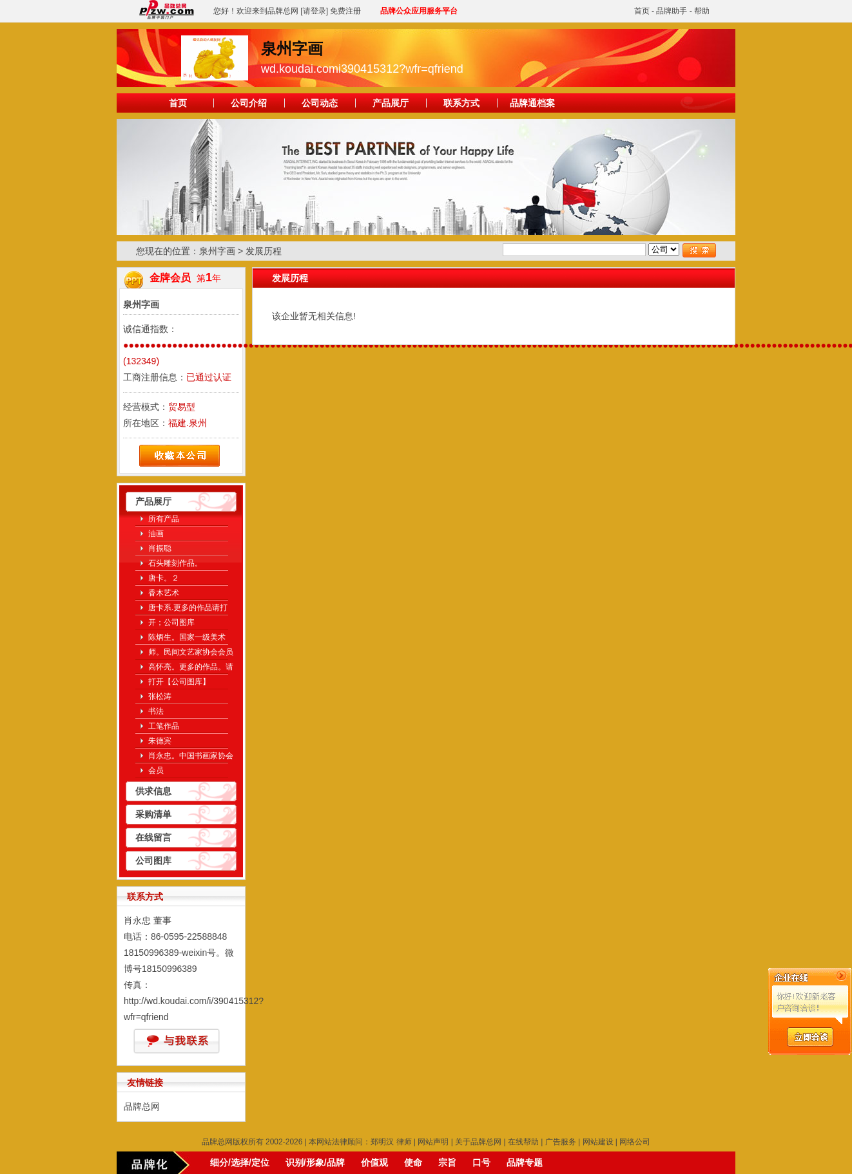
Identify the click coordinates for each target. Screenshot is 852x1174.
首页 (642, 10)
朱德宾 (159, 740)
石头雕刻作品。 (175, 563)
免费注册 (345, 10)
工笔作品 (163, 726)
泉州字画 (217, 251)
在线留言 (153, 837)
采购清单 (153, 814)
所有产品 (163, 518)
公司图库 (153, 860)
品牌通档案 (532, 103)
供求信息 (153, 791)
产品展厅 (391, 103)
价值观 (374, 1162)
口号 (481, 1162)
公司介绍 (249, 103)
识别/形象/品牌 (315, 1162)
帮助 (702, 10)
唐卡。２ (163, 577)
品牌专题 (525, 1162)
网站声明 (433, 1141)
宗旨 (447, 1162)
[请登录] (314, 10)
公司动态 (320, 103)
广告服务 (560, 1141)
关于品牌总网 (478, 1141)
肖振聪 (159, 548)
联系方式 (461, 103)
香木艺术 (163, 592)
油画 (156, 533)
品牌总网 (142, 1106)
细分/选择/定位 (239, 1162)
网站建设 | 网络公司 (617, 1141)
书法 (156, 711)
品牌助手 (671, 10)
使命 (413, 1162)
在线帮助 (523, 1141)
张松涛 (159, 696)
